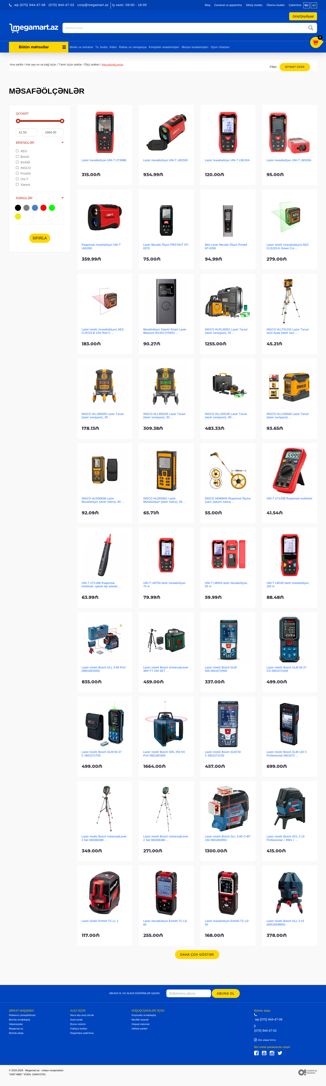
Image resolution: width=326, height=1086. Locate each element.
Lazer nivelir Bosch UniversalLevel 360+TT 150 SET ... (165, 668)
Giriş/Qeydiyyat (303, 16)
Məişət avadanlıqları (195, 46)
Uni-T (22, 178)
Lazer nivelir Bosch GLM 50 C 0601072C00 (223, 753)
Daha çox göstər (197, 954)
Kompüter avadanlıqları (164, 46)
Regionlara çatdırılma (82, 1032)
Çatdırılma (295, 5)
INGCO (23, 167)
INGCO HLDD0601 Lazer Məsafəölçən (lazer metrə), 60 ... (164, 499)
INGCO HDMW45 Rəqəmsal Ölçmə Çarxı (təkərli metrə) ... (228, 499)
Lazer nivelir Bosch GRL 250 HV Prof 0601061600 (164, 753)
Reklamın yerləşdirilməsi (22, 1014)
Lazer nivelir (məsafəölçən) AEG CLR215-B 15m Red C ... (103, 330)
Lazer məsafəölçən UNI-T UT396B (104, 159)
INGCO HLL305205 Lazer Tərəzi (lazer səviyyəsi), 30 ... (164, 415)
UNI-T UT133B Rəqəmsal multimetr (289, 497)
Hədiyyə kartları (78, 1028)
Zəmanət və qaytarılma (228, 5)
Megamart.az (16, 1028)
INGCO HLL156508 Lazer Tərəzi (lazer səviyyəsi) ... (288, 415)
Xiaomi (23, 184)
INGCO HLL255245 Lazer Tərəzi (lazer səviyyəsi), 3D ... (226, 415)
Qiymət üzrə (295, 66)
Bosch (22, 156)
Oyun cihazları (220, 46)
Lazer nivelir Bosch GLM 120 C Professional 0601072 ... (287, 753)
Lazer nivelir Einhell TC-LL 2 (100, 920)
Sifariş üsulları (254, 5)
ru (306, 5)
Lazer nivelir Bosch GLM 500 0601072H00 (221, 668)
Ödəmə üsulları (276, 5)
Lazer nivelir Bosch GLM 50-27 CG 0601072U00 (287, 668)
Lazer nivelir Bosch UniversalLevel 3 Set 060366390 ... (104, 837)
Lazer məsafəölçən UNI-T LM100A (289, 159)
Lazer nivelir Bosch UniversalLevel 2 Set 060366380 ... (165, 837)
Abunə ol (226, 993)
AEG (21, 150)
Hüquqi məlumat (140, 1023)
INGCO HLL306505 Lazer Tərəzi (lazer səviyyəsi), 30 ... (103, 415)
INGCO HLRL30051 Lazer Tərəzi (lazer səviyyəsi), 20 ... (226, 330)
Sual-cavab (76, 1019)
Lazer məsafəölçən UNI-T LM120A (227, 159)
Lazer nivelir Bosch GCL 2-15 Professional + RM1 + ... (286, 837)
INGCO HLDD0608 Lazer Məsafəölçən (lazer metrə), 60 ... (103, 499)
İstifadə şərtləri (139, 1028)
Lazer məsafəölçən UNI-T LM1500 (165, 159)
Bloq (207, 5)
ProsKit (23, 173)
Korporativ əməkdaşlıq (144, 1014)
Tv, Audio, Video (106, 46)
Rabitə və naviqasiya (132, 46)
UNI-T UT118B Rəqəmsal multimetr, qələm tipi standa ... (101, 584)
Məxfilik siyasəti (140, 1019)
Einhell (23, 161)
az (314, 5)
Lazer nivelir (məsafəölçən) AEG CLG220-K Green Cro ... (288, 246)
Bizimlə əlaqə (16, 1032)
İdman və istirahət (81, 46)
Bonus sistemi (78, 1023)
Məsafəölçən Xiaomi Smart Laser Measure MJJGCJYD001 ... (164, 330)
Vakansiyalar (16, 1023)
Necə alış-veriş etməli (82, 1014)
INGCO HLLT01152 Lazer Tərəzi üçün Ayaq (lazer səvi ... (288, 330)
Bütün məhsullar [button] (42, 46)
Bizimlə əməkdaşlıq (19, 1019)
